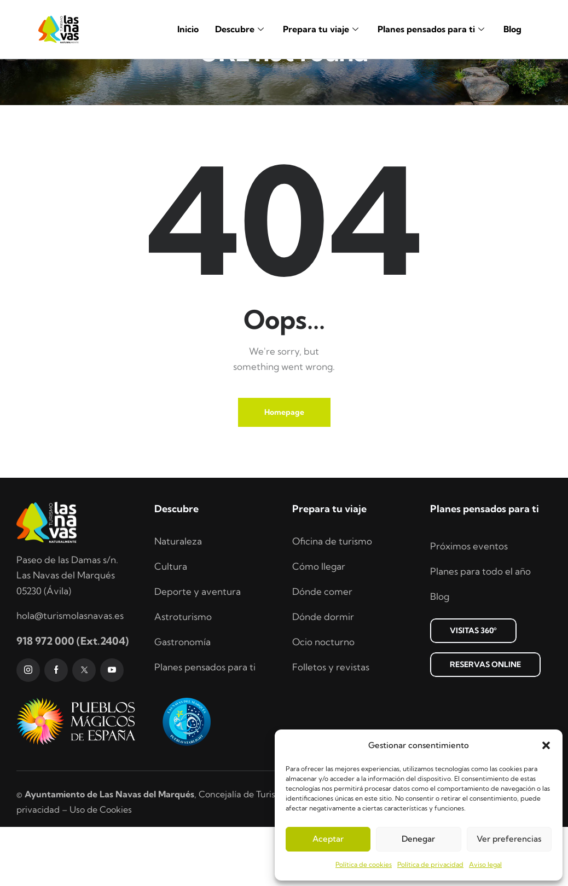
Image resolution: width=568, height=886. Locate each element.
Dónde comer (322, 650)
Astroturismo (183, 675)
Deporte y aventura (197, 650)
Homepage (284, 471)
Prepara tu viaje (322, 29)
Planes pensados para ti (432, 29)
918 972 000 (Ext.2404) (72, 700)
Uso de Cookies (100, 868)
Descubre (240, 29)
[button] (546, 745)
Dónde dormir (323, 675)
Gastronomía (182, 701)
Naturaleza (178, 600)
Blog (512, 29)
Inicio (188, 29)
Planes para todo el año (480, 630)
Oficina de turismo (332, 600)
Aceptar (328, 838)
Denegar (418, 838)
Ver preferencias (509, 838)
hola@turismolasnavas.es (70, 674)
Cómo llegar (318, 625)
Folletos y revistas (330, 726)
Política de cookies (363, 864)
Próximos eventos (469, 605)
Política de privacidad (430, 864)
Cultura (170, 625)
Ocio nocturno (323, 701)
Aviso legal (485, 864)
